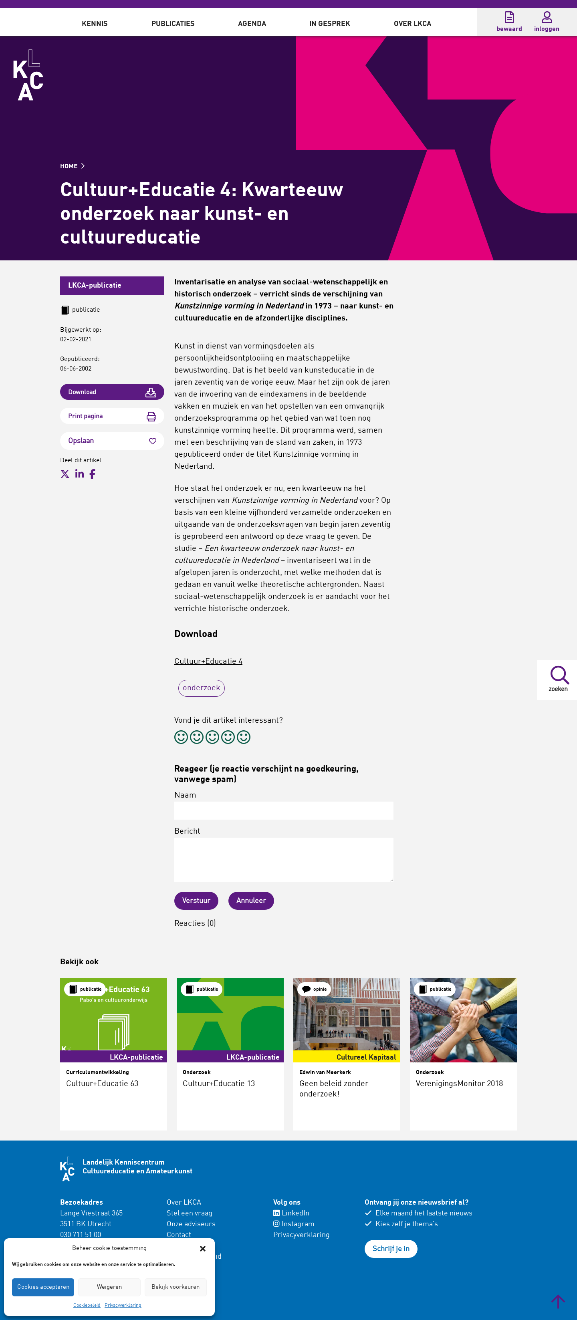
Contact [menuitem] (179, 1235)
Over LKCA (412, 24)
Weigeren (109, 1287)
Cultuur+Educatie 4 (208, 662)
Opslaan (112, 441)
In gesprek (329, 24)
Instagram (294, 1224)
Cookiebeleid (87, 1305)
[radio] (181, 738)
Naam (283, 806)
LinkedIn (291, 1213)
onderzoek (201, 688)
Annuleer (251, 901)
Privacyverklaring (123, 1305)
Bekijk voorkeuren (175, 1287)
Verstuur (196, 901)
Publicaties (173, 24)
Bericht (283, 855)
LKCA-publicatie (94, 285)
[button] (203, 1249)
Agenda (252, 24)
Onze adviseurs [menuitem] (191, 1224)
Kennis (95, 24)
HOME (72, 166)
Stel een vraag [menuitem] (189, 1213)
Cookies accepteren (43, 1287)
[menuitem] (95, 22)
